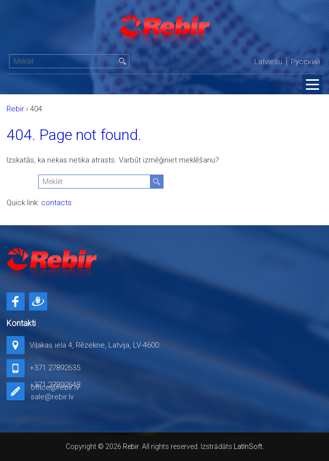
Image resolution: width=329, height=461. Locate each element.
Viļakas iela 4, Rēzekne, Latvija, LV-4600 (94, 345)
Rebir (131, 446)
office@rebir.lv (55, 387)
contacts (56, 202)
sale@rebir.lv (52, 396)
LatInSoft (248, 446)
